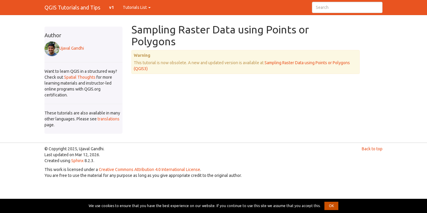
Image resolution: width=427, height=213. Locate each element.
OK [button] (331, 206)
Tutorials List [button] (137, 7)
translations (109, 119)
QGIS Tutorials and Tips (72, 7)
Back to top (372, 148)
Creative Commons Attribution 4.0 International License (149, 169)
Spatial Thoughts (79, 77)
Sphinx (77, 160)
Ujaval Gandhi (64, 48)
